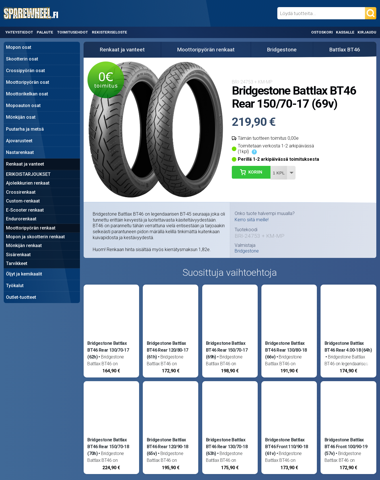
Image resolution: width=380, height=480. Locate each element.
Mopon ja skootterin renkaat (35, 236)
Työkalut (15, 285)
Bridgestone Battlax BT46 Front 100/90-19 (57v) (346, 446)
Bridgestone (282, 50)
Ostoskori (322, 32)
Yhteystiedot (19, 32)
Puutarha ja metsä (25, 129)
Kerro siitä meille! (252, 219)
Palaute (45, 32)
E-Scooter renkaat (25, 210)
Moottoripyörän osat (27, 82)
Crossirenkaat (21, 192)
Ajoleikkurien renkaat (27, 183)
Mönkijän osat (21, 117)
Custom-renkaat (23, 201)
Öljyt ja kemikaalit (24, 274)
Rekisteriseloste (109, 32)
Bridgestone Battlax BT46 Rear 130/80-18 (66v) (286, 350)
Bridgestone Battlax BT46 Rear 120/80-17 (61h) (167, 350)
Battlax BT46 (344, 50)
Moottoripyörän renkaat (30, 228)
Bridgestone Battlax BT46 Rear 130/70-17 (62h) (108, 350)
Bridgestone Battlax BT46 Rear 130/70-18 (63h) (226, 446)
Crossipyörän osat (25, 70)
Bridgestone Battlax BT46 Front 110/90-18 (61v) (286, 446)
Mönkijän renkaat (24, 245)
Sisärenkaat (18, 254)
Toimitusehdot (72, 32)
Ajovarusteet (19, 140)
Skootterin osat (22, 59)
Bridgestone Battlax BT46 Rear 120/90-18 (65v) (167, 446)
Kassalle (345, 32)
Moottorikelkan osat (27, 94)
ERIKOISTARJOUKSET (28, 174)
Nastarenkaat (20, 152)
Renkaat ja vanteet (25, 164)
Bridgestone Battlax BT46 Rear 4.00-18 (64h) (348, 347)
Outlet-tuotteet (21, 297)
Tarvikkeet (16, 263)
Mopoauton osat (23, 105)
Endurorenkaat (21, 219)
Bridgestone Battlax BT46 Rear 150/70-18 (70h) (108, 446)
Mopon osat (18, 47)
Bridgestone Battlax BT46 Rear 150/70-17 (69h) (226, 350)
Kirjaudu (367, 32)
